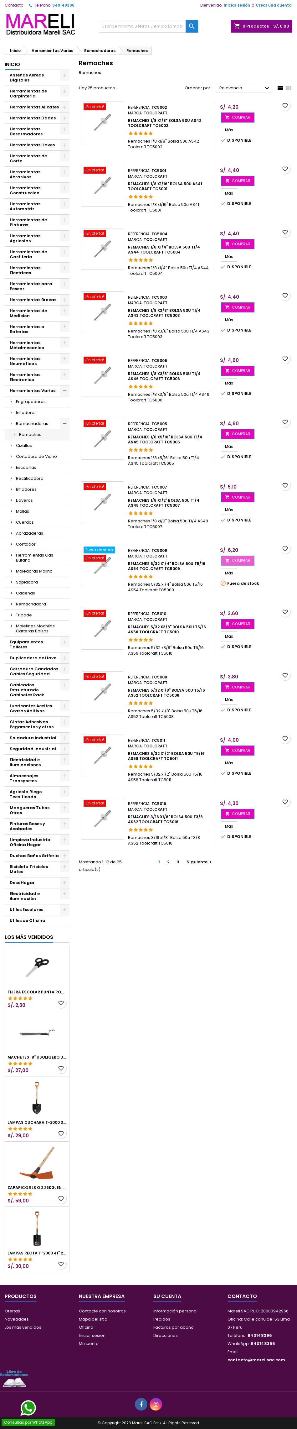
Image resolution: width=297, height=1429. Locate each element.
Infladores (26, 413)
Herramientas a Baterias (27, 329)
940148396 (63, 5)
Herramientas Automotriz (25, 206)
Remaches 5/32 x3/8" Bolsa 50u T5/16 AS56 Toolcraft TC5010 (167, 629)
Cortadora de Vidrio (36, 456)
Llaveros (24, 500)
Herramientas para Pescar (31, 286)
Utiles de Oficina (27, 921)
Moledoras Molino (34, 571)
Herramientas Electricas (25, 270)
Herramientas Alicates (34, 107)
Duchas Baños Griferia (34, 856)
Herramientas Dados (33, 118)
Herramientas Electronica (25, 377)
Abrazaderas (29, 533)
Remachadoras (32, 424)
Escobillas (26, 467)
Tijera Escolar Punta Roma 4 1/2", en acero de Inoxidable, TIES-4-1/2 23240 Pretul (37, 992)
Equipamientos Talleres (26, 644)
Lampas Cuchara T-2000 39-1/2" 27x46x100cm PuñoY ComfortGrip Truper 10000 (37, 1122)
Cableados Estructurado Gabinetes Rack (27, 690)
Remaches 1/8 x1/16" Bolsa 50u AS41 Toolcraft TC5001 (165, 186)
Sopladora (27, 582)
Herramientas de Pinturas (28, 222)
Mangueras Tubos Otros (29, 810)
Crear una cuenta (274, 5)
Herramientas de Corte (28, 158)
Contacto (14, 5)
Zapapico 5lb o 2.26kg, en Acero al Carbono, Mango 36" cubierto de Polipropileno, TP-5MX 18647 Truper (37, 1188)
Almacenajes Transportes (24, 778)
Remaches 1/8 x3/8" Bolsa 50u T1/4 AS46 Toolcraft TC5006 (164, 376)
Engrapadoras (31, 402)
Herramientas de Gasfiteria (28, 254)
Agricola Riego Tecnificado (26, 794)
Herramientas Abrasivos (25, 174)
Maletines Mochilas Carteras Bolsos (35, 628)
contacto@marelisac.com (256, 1360)
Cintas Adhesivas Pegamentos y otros (32, 724)
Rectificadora (30, 478)
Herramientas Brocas (33, 300)
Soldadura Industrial (33, 738)
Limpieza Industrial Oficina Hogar (31, 842)
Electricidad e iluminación (25, 896)
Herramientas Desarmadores (26, 131)
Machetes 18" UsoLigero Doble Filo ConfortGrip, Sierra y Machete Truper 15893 (37, 1057)
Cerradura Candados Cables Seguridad (34, 671)
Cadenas (25, 593)
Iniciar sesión (237, 5)
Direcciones (165, 1335)
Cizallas (24, 445)
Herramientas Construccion (25, 190)
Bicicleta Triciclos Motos (29, 869)
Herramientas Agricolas (25, 238)
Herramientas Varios (32, 391)
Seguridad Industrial (33, 749)
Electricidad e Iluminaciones (25, 762)
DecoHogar (22, 883)
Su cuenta (167, 1296)
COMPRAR (237, 117)
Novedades (17, 1319)
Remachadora (31, 604)
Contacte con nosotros (102, 1311)
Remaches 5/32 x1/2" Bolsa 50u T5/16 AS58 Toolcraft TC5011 (166, 756)
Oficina (86, 1327)
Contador (26, 544)
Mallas (22, 511)
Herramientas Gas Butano (34, 557)
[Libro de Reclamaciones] (14, 1378)
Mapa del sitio (93, 1319)
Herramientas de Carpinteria (28, 93)
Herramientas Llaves (32, 145)
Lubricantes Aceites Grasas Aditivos (31, 708)
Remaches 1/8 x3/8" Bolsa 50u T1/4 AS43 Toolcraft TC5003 (164, 313)
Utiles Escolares (26, 910)
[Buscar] (148, 26)
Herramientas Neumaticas (25, 361)
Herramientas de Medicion (28, 313)
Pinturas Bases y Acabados (27, 826)
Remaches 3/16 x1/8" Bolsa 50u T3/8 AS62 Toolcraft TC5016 (165, 819)
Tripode (24, 615)
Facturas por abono (173, 1327)
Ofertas (12, 1311)
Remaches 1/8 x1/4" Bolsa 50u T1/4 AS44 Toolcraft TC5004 (164, 249)
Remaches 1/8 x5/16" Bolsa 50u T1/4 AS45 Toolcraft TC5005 (165, 439)
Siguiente (200, 862)
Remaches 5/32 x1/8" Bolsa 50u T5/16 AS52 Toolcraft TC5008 (166, 693)
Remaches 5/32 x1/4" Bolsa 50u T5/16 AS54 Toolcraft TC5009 (166, 566)
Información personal (175, 1311)
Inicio (12, 64)
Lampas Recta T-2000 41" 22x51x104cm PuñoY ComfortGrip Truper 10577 (37, 1253)
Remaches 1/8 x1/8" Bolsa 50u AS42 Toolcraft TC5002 (164, 123)
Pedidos (161, 1319)
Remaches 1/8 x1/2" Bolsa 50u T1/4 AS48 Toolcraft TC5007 (163, 503)
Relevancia (245, 88)
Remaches (30, 434)
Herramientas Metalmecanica (27, 345)
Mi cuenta (89, 1344)
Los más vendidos (29, 937)
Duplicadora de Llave (33, 658)
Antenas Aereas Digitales (27, 77)
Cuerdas (25, 522)
